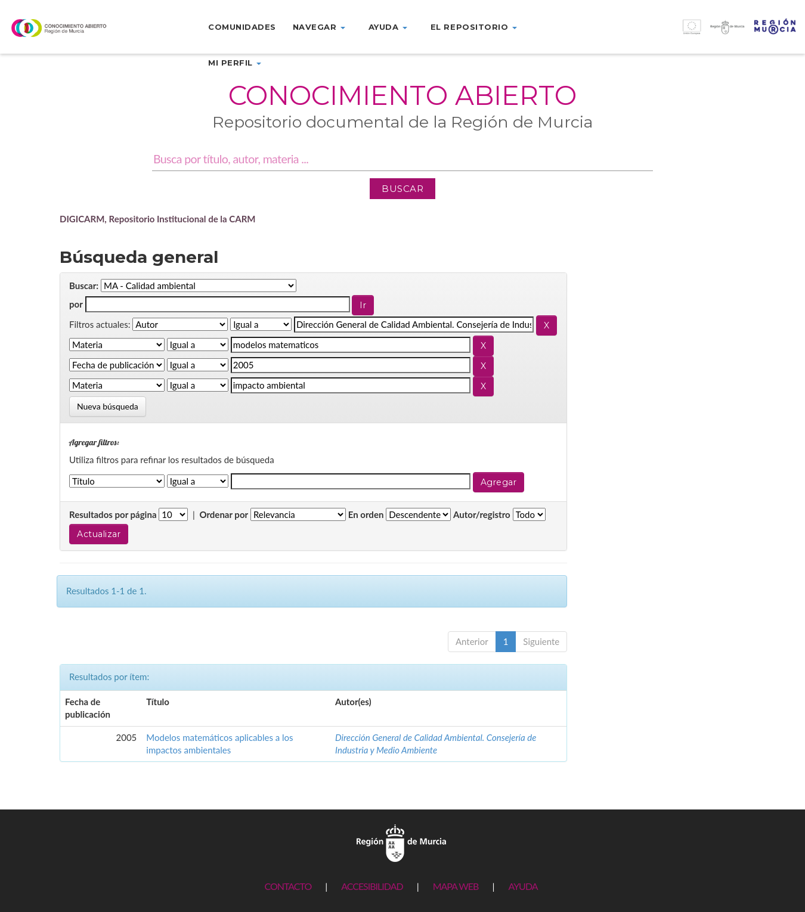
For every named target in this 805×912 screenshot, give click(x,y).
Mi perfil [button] (234, 62)
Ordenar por (223, 514)
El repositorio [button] (474, 27)
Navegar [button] (319, 27)
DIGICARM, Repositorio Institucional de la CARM (158, 218)
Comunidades (242, 27)
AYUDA (522, 886)
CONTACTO (287, 886)
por (76, 304)
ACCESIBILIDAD (371, 886)
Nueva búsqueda (107, 406)
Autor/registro (481, 514)
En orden (366, 514)
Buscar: (83, 285)
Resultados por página (113, 514)
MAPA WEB (456, 886)
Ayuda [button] (388, 27)
